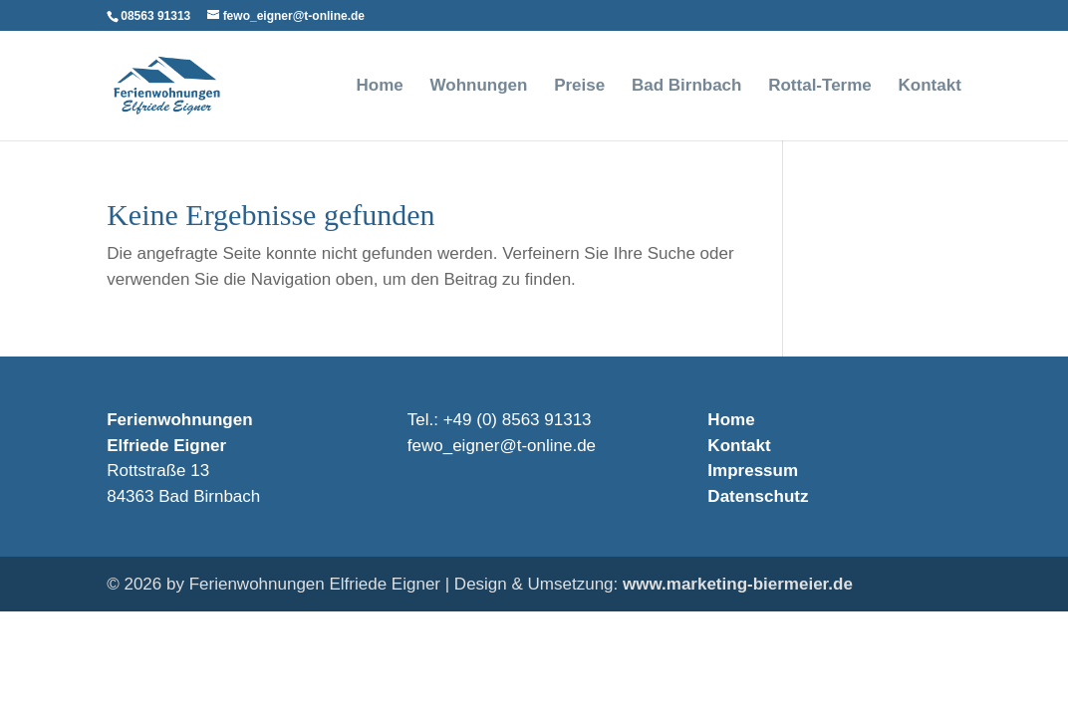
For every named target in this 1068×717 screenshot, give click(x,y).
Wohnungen (479, 87)
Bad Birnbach (687, 87)
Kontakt (930, 87)
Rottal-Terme (820, 87)
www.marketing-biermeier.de (738, 584)
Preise (579, 87)
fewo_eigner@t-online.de (501, 445)
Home (380, 87)
